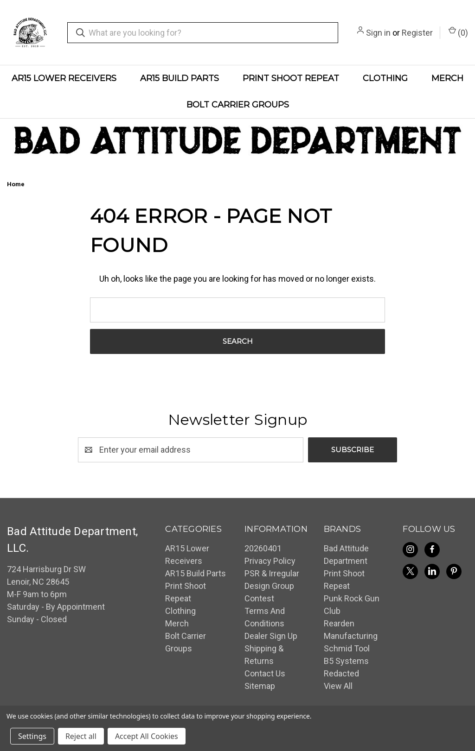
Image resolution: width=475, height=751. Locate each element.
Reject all (80, 736)
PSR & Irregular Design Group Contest (271, 585)
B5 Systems (346, 661)
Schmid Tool (347, 648)
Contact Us (264, 673)
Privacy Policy (269, 561)
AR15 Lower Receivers (64, 78)
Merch (447, 78)
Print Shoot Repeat (291, 78)
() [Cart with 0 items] (458, 32)
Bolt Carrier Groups (237, 105)
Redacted (341, 673)
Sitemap (259, 686)
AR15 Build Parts (179, 78)
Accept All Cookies (146, 736)
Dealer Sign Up (270, 636)
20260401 (263, 548)
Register (417, 33)
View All (338, 686)
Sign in (378, 33)
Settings (32, 736)
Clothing (385, 78)
